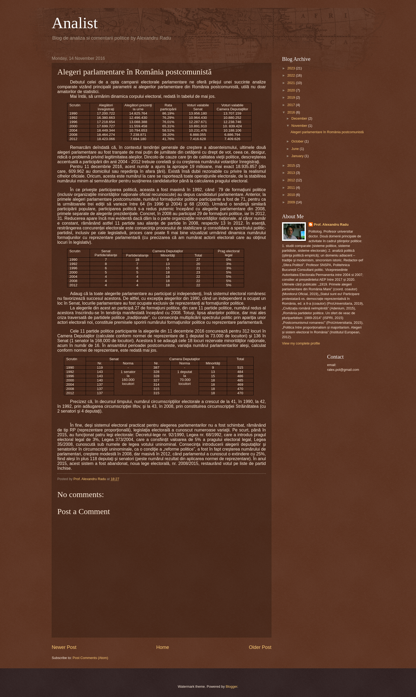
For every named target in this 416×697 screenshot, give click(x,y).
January (297, 156)
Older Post (260, 647)
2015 (291, 165)
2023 (291, 68)
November (299, 126)
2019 (291, 97)
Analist (75, 23)
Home (162, 647)
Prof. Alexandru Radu (331, 224)
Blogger (231, 686)
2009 (291, 202)
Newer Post (64, 647)
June (295, 149)
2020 (291, 90)
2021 (291, 83)
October (297, 141)
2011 (291, 188)
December (299, 118)
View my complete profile (301, 343)
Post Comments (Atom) (90, 658)
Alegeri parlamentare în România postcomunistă (327, 132)
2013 (291, 173)
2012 (291, 180)
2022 (291, 75)
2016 (291, 112)
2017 (291, 105)
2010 (291, 195)
